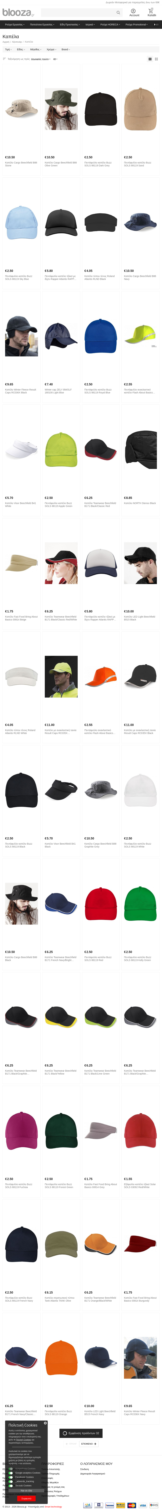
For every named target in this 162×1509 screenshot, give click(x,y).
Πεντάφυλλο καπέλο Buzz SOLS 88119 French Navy (19, 1299)
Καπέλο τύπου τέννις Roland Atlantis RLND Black (99, 277)
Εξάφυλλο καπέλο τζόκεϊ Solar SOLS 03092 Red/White (140, 1186)
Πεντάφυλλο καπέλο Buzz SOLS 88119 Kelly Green (137, 959)
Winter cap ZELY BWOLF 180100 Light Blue (58, 391)
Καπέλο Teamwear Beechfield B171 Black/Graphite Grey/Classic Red (21, 1072)
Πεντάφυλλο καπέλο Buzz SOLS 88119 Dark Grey (98, 164)
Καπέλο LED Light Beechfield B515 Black (139, 618)
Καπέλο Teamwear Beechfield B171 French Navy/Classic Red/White (21, 1413)
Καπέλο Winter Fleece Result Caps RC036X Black (20, 391)
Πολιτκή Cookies (23, 1440)
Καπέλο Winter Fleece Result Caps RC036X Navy (139, 1413)
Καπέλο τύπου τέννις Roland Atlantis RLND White (20, 731)
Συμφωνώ (26, 1498)
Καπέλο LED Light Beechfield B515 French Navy (99, 1413)
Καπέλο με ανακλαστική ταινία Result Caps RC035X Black (140, 731)
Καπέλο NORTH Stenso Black (140, 503)
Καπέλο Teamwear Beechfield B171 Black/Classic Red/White (61, 618)
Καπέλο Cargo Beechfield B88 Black (21, 959)
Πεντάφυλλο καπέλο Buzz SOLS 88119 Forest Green (59, 1186)
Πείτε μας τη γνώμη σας (53, 1487)
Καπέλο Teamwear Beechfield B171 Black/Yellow (60, 1072)
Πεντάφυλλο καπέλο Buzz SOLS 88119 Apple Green (58, 504)
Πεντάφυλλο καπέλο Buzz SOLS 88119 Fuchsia (18, 1186)
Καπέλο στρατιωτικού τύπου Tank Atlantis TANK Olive (59, 1299)
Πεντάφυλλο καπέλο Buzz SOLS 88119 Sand (137, 164)
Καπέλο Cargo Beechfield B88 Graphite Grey (100, 845)
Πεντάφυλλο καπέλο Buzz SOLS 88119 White (137, 845)
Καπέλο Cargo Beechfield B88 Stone (21, 164)
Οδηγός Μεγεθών (50, 1482)
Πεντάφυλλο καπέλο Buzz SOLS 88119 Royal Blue (98, 391)
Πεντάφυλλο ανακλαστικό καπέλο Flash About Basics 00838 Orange (98, 732)
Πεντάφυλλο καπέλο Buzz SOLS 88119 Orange (58, 1413)
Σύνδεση (84, 1469)
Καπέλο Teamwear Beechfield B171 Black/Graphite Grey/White (140, 1072)
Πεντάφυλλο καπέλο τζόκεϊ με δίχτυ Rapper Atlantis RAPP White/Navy (99, 618)
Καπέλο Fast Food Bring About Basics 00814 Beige (21, 618)
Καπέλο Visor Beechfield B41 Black (60, 845)
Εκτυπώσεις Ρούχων (51, 1491)
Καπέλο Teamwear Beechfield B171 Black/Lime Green (100, 1072)
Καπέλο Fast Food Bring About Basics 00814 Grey (100, 1186)
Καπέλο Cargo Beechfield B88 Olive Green (61, 164)
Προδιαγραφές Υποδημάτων (55, 1496)
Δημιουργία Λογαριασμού (92, 1473)
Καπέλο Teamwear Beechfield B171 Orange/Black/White (100, 1299)
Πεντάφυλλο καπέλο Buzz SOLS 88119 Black (18, 845)
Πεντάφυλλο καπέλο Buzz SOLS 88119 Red (98, 959)
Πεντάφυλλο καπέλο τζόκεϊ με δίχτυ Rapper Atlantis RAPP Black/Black (60, 278)
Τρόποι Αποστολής (50, 1469)
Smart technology (53, 1506)
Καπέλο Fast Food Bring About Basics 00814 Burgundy (140, 1299)
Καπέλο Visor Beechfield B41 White (20, 504)
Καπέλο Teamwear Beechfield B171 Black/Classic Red (100, 504)
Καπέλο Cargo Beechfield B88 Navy (140, 277)
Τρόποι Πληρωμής (50, 1473)
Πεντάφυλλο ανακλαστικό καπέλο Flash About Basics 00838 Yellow (138, 391)
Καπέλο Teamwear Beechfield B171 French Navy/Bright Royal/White (60, 959)
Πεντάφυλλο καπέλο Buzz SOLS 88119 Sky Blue (18, 277)
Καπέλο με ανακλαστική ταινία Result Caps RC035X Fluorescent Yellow (60, 732)
